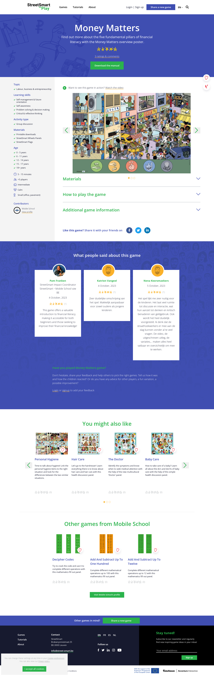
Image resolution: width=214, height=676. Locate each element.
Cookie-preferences (55, 658)
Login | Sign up (135, 7)
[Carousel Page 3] (134, 178)
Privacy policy (44, 661)
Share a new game (161, 7)
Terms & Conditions (69, 671)
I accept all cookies (34, 668)
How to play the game (131, 194)
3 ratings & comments (107, 56)
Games (63, 7)
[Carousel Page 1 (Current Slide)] (128, 178)
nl (114, 635)
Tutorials (78, 7)
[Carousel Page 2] (131, 178)
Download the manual (107, 65)
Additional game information (131, 210)
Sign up (189, 658)
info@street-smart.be (62, 650)
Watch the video (114, 87)
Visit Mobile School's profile (107, 594)
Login (55, 390)
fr (104, 635)
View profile (27, 211)
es (109, 635)
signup (66, 390)
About (92, 7)
